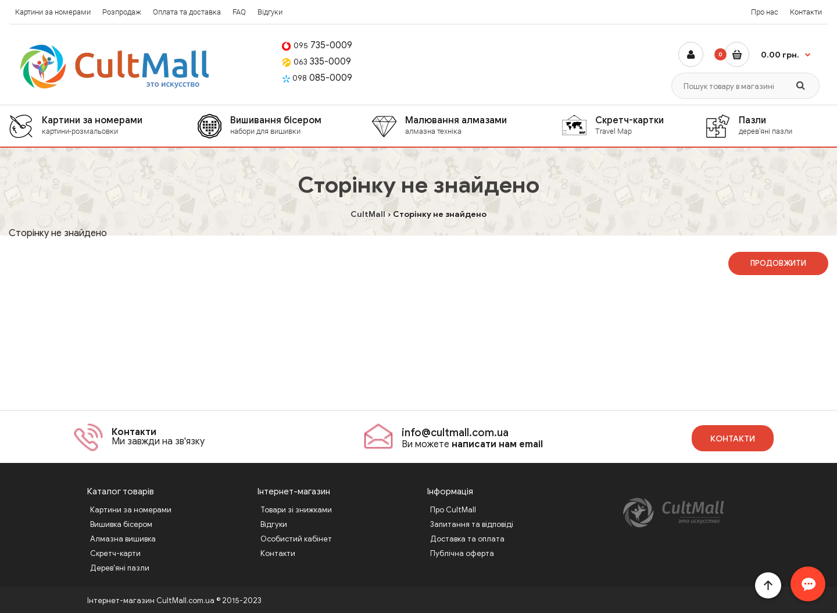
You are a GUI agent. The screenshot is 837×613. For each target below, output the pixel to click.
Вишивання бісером (300, 126)
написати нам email (497, 444)
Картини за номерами (53, 12)
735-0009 (317, 45)
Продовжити (778, 263)
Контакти (806, 12)
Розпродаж (121, 12)
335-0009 (316, 61)
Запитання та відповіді (471, 524)
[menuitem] (103, 126)
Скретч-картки (649, 126)
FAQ (239, 12)
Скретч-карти (115, 553)
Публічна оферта (462, 553)
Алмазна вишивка (123, 539)
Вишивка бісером (121, 524)
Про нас (764, 12)
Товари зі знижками (296, 510)
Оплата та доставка (187, 12)
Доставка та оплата (467, 539)
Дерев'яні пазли (119, 568)
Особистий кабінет (296, 539)
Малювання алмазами (483, 126)
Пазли (783, 126)
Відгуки (269, 12)
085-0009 (317, 78)
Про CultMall (453, 510)
